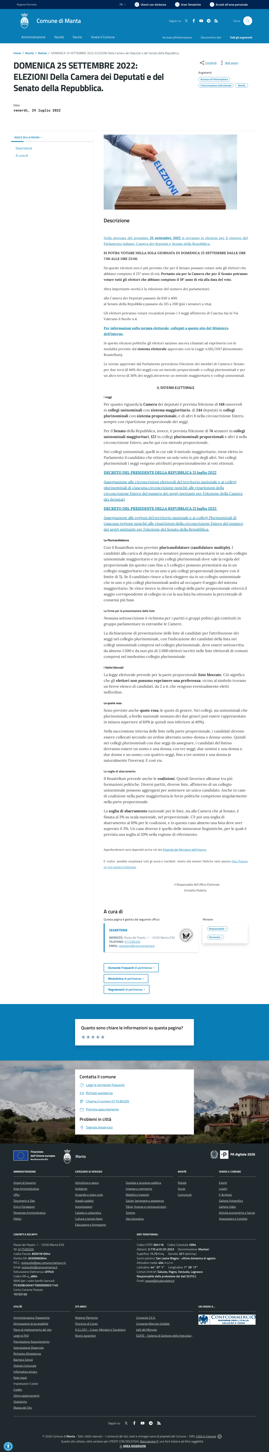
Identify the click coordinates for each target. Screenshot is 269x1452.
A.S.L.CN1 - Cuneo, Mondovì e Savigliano (100, 1329)
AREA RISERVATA (132, 1446)
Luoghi (223, 1188)
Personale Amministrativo (29, 1212)
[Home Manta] (49, 20)
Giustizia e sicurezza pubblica (143, 1182)
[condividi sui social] (207, 63)
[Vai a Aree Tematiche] (188, 4)
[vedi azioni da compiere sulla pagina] (228, 63)
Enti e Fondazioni (24, 1206)
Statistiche (20, 1401)
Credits (17, 1389)
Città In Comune (206, 1436)
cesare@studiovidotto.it (159, 1280)
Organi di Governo (24, 1182)
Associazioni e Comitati (233, 1218)
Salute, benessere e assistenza (145, 1200)
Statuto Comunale (24, 1365)
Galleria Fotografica (231, 1200)
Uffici (16, 1194)
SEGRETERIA (118, 930)
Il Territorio (225, 1194)
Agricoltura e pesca (87, 1182)
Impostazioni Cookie (25, 1383)
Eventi (223, 1182)
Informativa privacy (25, 1371)
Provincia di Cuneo (86, 1323)
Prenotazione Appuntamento (31, 1341)
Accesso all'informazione (177, 37)
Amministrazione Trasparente (31, 1317)
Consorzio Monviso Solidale (153, 1323)
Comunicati (185, 1194)
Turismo (130, 1212)
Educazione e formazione (90, 1224)
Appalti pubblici (84, 1200)
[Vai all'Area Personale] (228, 4)
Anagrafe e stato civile (89, 1194)
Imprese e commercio (139, 1188)
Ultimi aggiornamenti (26, 1395)
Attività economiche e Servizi (237, 1212)
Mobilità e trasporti (137, 1194)
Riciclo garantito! (85, 1335)
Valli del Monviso (146, 1329)
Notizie (42, 53)
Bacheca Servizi (23, 1359)
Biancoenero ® (149, 1441)
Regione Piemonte (86, 1317)
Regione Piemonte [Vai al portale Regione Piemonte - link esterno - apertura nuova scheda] (27, 4)
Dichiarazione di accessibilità (30, 1323)
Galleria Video (227, 1206)
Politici (17, 1218)
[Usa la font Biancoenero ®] (150, 4)
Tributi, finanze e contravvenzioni (146, 1206)
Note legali (20, 1377)
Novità (29, 53)
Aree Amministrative (26, 1188)
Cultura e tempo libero (89, 1218)
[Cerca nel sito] (247, 20)
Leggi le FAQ (21, 1335)
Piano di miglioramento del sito (32, 1329)
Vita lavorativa (135, 1218)
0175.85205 (132, 941)
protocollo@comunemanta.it (39, 1267)
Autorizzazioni (83, 1206)
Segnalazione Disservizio (28, 1347)
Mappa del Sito (22, 1407)
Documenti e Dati (24, 1200)
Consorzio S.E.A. (146, 1317)
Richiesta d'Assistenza (27, 1353)
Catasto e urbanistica (88, 1212)
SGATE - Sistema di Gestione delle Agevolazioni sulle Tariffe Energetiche (181, 1335)
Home (17, 53)
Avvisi (181, 1188)
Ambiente (81, 1188)
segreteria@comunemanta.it (137, 946)
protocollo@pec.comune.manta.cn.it (43, 1262)
